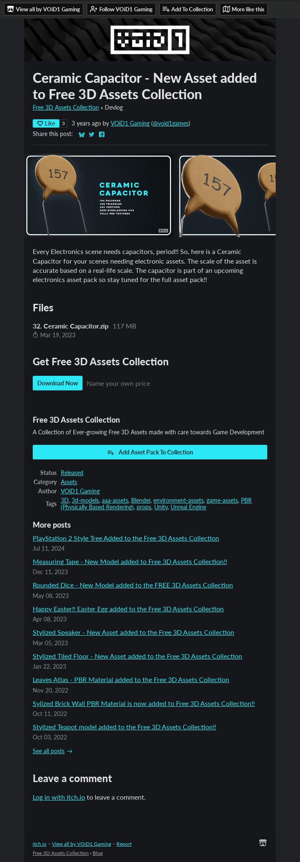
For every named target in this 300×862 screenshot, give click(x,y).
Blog (98, 853)
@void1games (171, 123)
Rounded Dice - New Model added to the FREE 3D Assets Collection (133, 585)
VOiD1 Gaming (130, 123)
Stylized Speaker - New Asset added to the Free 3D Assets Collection (133, 632)
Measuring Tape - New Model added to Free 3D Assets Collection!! (130, 561)
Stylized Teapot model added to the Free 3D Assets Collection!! (124, 727)
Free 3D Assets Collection (66, 107)
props (144, 507)
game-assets (222, 500)
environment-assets (178, 500)
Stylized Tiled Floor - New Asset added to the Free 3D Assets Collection (137, 656)
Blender (140, 500)
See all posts (49, 751)
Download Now (57, 383)
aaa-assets (115, 500)
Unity (161, 507)
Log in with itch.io (59, 797)
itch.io (40, 844)
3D (65, 500)
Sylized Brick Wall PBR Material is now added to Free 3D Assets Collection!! (144, 703)
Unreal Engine (188, 507)
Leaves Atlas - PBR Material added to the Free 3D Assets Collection (131, 679)
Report (124, 844)
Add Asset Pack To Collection (150, 452)
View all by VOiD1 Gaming (81, 844)
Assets (69, 482)
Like (46, 123)
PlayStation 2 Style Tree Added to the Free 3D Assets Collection (126, 538)
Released (72, 472)
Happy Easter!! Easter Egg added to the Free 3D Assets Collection (128, 609)
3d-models (85, 500)
